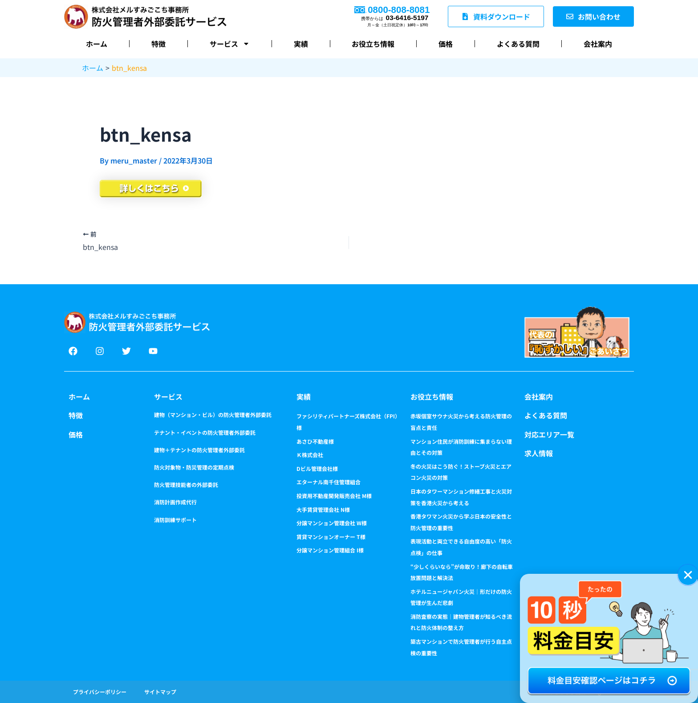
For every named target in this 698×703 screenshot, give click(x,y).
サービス (230, 44)
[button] (688, 575)
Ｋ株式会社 (309, 454)
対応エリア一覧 (549, 434)
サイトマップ (160, 691)
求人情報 (538, 453)
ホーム (96, 43)
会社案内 (598, 43)
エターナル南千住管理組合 (328, 482)
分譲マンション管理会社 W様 (331, 523)
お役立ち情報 (373, 43)
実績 (301, 43)
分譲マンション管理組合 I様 (330, 550)
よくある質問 (518, 43)
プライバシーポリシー (99, 691)
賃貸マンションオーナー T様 (330, 536)
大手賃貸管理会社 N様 (323, 509)
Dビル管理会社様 (317, 468)
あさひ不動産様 (315, 441)
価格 (445, 43)
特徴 (158, 43)
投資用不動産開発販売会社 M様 (334, 495)
